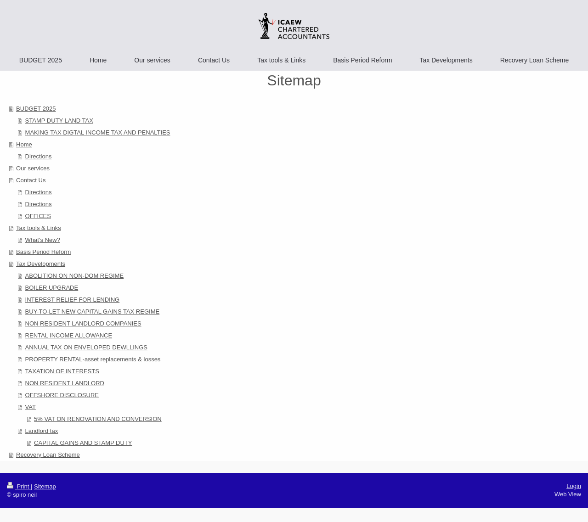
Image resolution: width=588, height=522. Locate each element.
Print (19, 486)
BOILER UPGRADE (52, 287)
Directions (38, 156)
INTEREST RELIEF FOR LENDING (72, 299)
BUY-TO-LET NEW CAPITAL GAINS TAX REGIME (92, 311)
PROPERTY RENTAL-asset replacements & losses (93, 359)
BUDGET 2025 (36, 108)
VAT (30, 407)
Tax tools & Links (38, 228)
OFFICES (38, 216)
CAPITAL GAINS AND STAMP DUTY (83, 442)
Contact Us (30, 180)
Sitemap (45, 486)
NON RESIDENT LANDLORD (64, 383)
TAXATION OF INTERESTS (62, 371)
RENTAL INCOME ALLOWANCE (69, 335)
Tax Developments (40, 263)
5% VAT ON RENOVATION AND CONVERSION (98, 418)
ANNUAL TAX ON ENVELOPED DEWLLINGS (86, 347)
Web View (567, 494)
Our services (33, 168)
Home (24, 144)
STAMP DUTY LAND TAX (59, 120)
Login (573, 486)
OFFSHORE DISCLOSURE (62, 395)
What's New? (42, 239)
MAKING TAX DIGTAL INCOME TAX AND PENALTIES (97, 132)
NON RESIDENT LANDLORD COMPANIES (83, 323)
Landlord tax (41, 430)
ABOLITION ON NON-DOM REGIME (74, 275)
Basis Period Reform (43, 251)
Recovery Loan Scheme (48, 454)
